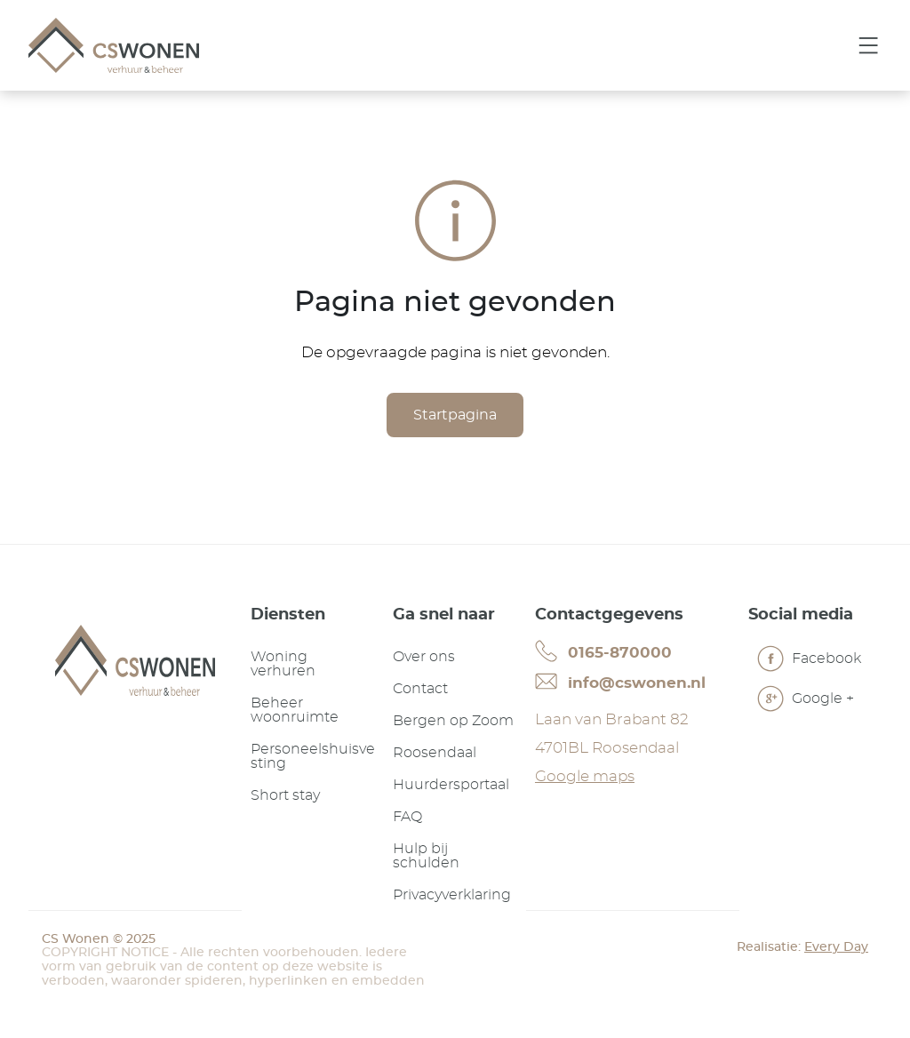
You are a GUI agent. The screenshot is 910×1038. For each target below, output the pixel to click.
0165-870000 (603, 651)
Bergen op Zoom (453, 721)
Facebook (809, 661)
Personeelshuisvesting (313, 756)
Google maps (585, 776)
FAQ (407, 817)
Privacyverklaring (452, 895)
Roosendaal (434, 753)
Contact (420, 689)
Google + (805, 701)
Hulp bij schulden (426, 856)
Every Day (836, 947)
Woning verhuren (283, 664)
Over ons (424, 657)
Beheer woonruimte (295, 710)
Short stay (285, 795)
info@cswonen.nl (620, 681)
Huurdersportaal (451, 785)
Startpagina (455, 415)
